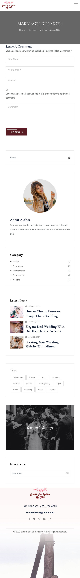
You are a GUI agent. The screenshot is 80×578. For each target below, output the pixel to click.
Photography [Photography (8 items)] (44, 383)
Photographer (19, 271)
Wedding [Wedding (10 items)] (28, 389)
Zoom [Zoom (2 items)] (52, 389)
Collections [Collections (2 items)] (18, 377)
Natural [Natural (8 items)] (29, 383)
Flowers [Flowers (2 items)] (56, 377)
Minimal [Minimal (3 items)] (16, 383)
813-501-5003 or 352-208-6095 (40, 506)
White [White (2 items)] (40, 389)
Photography (18, 275)
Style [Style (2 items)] (58, 383)
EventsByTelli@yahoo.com (40, 512)
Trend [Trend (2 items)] (15, 389)
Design (16, 261)
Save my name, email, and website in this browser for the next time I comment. (38, 96)
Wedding (16, 280)
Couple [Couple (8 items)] (32, 377)
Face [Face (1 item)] (44, 377)
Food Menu (18, 266)
